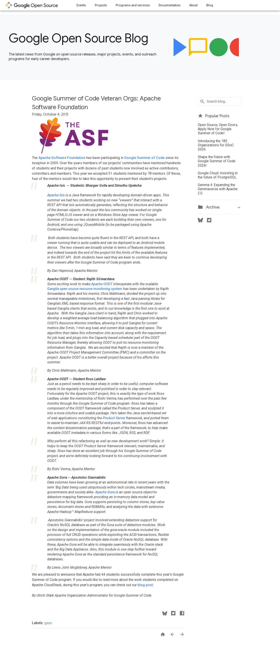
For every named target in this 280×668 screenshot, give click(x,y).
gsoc (48, 623)
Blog (209, 5)
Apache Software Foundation (61, 158)
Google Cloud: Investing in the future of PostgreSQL (218, 175)
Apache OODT (101, 284)
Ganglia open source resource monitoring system (84, 289)
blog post (145, 585)
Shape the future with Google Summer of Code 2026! (216, 161)
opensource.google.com (31, 5)
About (193, 5)
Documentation (169, 5)
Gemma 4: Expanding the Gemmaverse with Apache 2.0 (218, 189)
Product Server (114, 418)
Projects (101, 5)
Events (81, 5)
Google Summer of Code (144, 158)
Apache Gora (105, 492)
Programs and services (133, 5)
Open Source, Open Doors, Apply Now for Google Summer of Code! (218, 129)
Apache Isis (56, 195)
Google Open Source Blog (78, 38)
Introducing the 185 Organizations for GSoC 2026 (216, 145)
